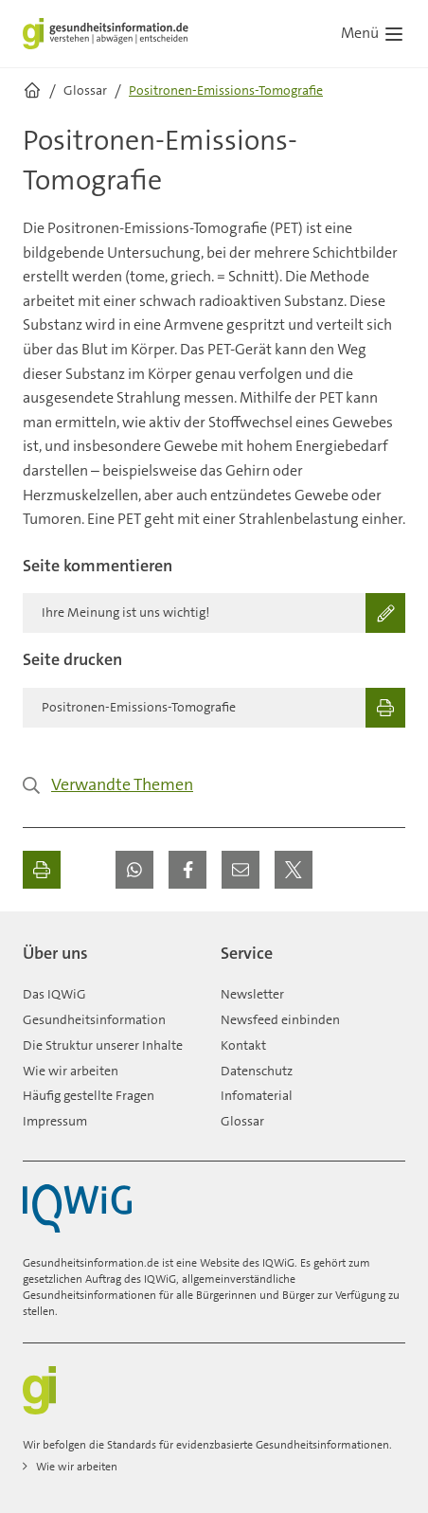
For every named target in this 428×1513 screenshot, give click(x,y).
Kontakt (243, 1045)
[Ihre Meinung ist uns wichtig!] (214, 613)
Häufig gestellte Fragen (88, 1095)
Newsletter (252, 993)
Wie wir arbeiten (70, 1070)
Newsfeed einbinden (280, 1019)
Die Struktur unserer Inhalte (103, 1045)
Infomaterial (257, 1095)
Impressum (55, 1120)
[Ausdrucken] (42, 870)
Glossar (242, 1120)
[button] (134, 870)
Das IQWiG (54, 993)
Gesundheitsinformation (94, 1019)
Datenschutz (257, 1070)
